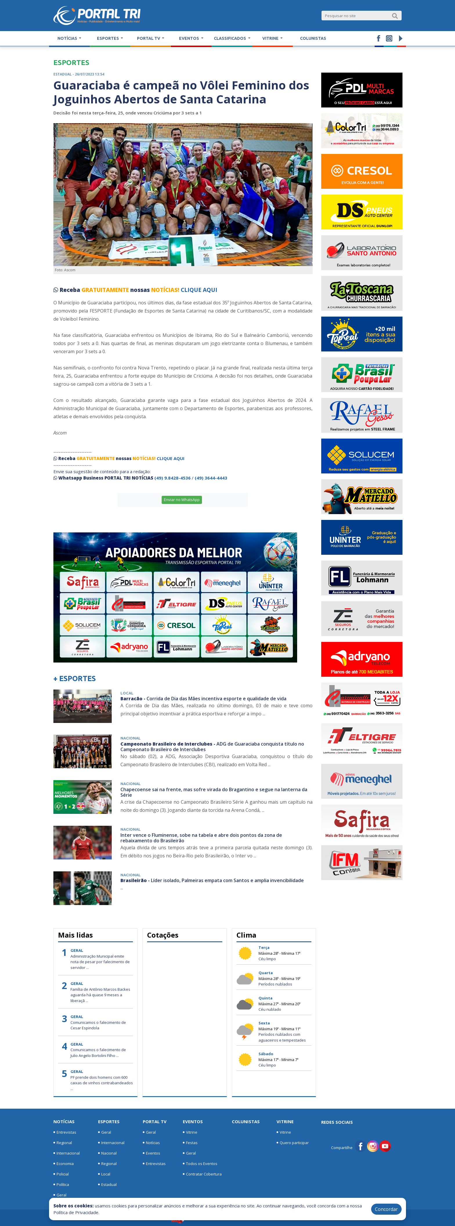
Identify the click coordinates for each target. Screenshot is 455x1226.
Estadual (107, 1184)
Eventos (151, 1153)
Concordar (386, 1209)
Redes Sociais (337, 1122)
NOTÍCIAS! (165, 290)
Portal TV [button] (149, 38)
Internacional (66, 1153)
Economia (63, 1163)
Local (104, 1174)
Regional (62, 1142)
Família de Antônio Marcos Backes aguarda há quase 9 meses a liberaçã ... (100, 995)
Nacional (107, 1153)
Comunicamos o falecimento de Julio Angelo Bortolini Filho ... (98, 1052)
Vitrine (190, 1132)
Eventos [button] (189, 38)
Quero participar (293, 1142)
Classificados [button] (230, 38)
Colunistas (313, 38)
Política (61, 1184)
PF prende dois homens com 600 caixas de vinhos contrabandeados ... (102, 1083)
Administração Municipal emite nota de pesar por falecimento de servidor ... (100, 962)
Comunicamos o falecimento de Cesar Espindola (98, 1025)
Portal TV (155, 1121)
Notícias (64, 1121)
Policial (61, 1174)
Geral (59, 1195)
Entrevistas (64, 1132)
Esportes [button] (108, 38)
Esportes (109, 1121)
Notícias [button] (67, 38)
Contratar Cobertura (202, 1174)
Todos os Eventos (200, 1163)
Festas (190, 1142)
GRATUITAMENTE (106, 290)
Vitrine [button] (270, 38)
